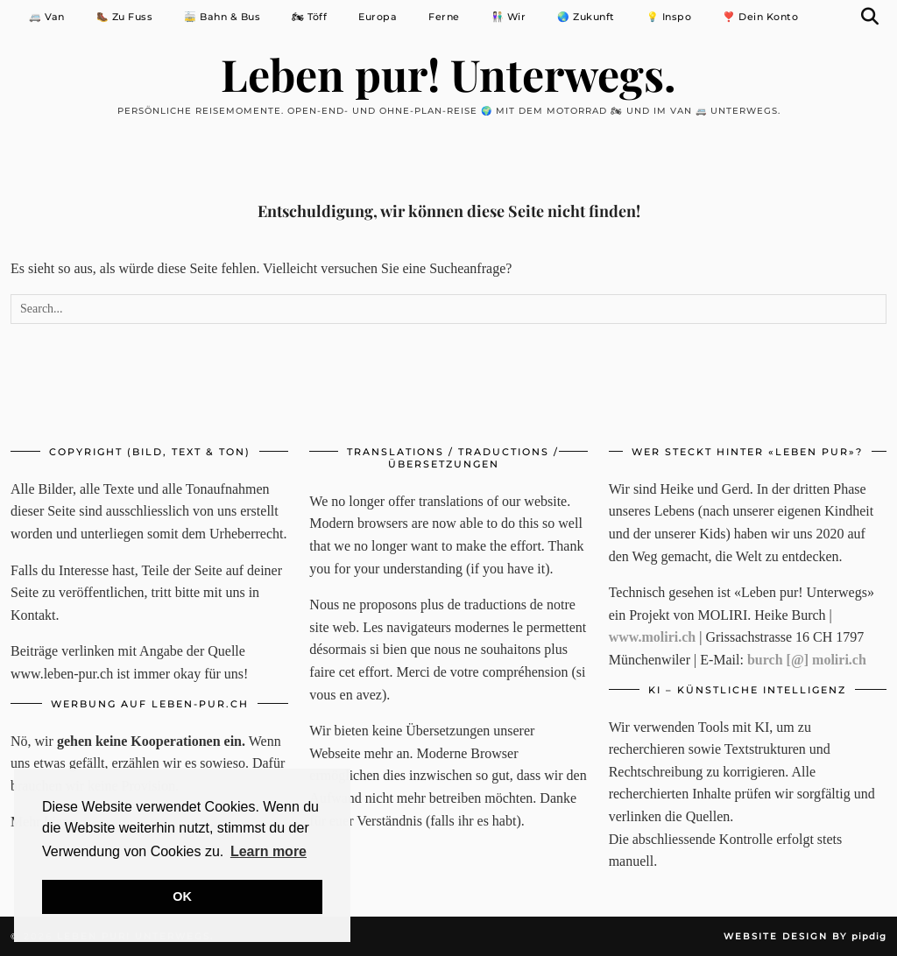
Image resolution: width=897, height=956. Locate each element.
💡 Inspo (669, 17)
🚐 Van (47, 17)
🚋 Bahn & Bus (222, 17)
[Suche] (870, 16)
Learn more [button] (268, 851)
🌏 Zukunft (586, 17)
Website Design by (805, 936)
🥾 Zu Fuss (124, 17)
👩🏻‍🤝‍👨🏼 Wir (508, 17)
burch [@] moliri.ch (806, 659)
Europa (377, 17)
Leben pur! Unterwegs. (448, 74)
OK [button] (182, 896)
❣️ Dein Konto (760, 17)
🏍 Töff (309, 17)
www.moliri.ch (652, 636)
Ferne (444, 17)
